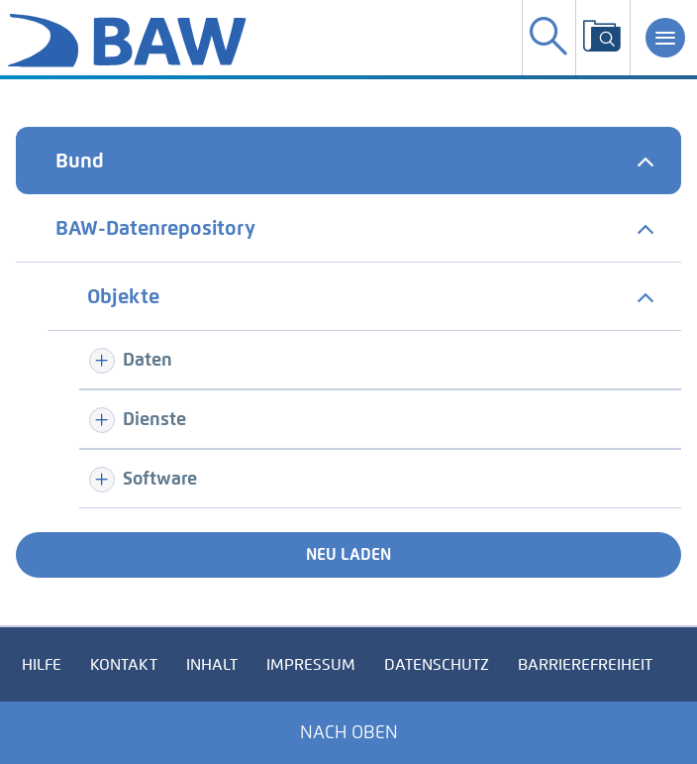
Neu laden (348, 554)
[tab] (348, 160)
